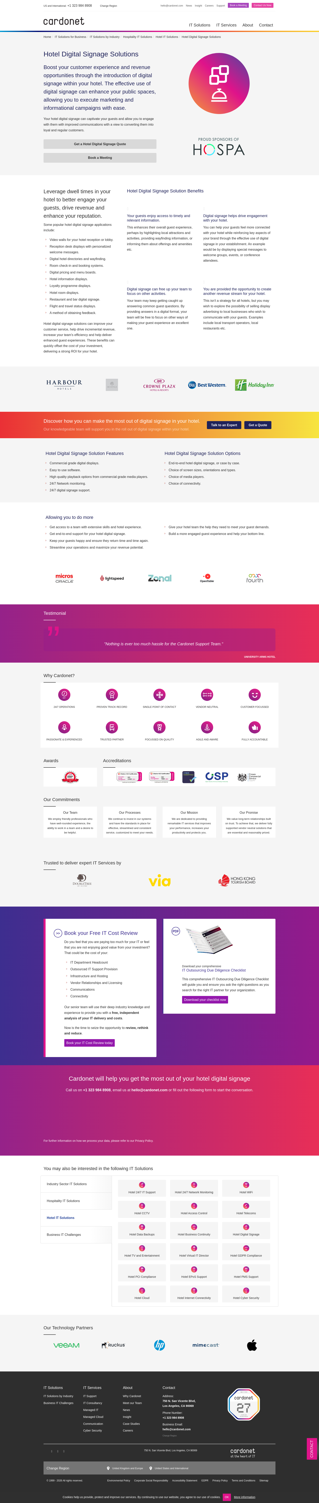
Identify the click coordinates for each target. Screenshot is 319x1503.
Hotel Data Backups (142, 1234)
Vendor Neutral (207, 707)
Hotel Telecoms (246, 1213)
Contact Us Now (262, 5)
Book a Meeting (238, 5)
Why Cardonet (132, 1396)
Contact (266, 25)
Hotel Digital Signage (246, 1234)
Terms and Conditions (243, 1480)
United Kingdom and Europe (127, 1468)
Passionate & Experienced (64, 739)
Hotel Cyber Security (246, 1298)
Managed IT (90, 1410)
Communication (93, 1423)
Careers (209, 5)
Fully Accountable (255, 739)
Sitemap (263, 1480)
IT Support (89, 1396)
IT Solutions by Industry (58, 1396)
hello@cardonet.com (172, 5)
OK (227, 1497)
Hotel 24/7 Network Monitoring (194, 1192)
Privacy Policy (144, 1140)
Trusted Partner (112, 739)
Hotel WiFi (246, 1192)
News (189, 5)
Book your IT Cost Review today (89, 1043)
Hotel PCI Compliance (142, 1276)
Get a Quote (258, 425)
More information (244, 1497)
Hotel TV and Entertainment (142, 1255)
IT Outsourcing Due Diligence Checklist (225, 968)
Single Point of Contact (159, 707)
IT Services (226, 25)
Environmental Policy (118, 1480)
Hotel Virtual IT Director (194, 1255)
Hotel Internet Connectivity (194, 1298)
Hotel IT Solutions (60, 1218)
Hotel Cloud (141, 1298)
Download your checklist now (205, 999)
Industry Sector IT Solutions (67, 1184)
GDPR (205, 1480)
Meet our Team (132, 1403)
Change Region (170, 1436)
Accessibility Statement (184, 1480)
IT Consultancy (92, 1403)
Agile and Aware (207, 739)
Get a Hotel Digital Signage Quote (100, 144)
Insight (198, 5)
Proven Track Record (112, 707)
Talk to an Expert (224, 425)
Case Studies (131, 1423)
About (248, 25)
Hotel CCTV (142, 1213)
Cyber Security (92, 1430)
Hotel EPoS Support (194, 1276)
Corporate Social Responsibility (151, 1480)
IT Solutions (199, 25)
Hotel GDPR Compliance (246, 1255)
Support (220, 5)
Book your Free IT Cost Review (101, 933)
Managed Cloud (93, 1416)
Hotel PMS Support (246, 1276)
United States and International (171, 1468)
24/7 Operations (64, 707)
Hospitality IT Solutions (63, 1201)
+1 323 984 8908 (68, 5)
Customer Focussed (255, 707)
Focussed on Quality (159, 739)
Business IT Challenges (64, 1234)
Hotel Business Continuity (194, 1234)
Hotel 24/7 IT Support (142, 1192)
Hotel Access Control (194, 1213)
